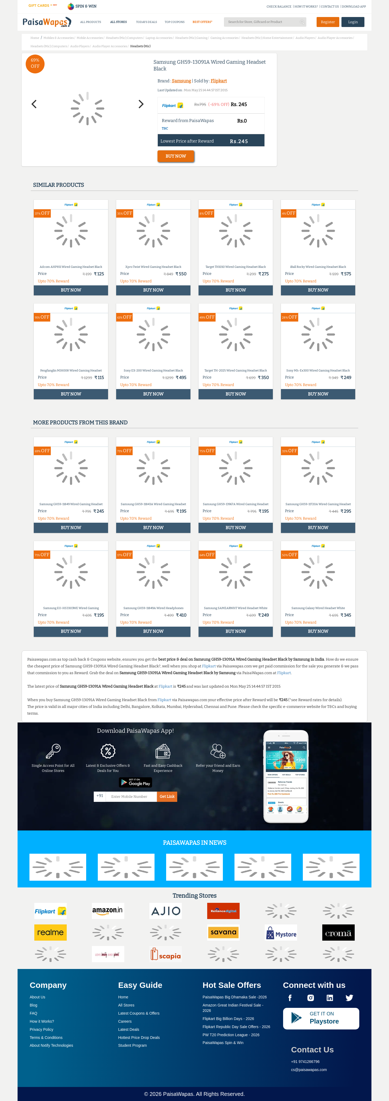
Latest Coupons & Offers (139, 1013)
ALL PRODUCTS (90, 22)
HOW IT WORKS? (306, 6)
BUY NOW (176, 156)
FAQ (33, 1013)
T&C (165, 128)
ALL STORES (118, 22)
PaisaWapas (178, 1094)
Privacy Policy (41, 1029)
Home (123, 997)
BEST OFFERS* (202, 22)
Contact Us (312, 1049)
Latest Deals (128, 1029)
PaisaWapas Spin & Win (223, 1043)
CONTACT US (330, 6)
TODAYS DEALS (146, 22)
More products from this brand (80, 422)
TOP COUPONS (175, 22)
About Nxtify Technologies (51, 1045)
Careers (125, 1021)
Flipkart (219, 80)
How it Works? (42, 1021)
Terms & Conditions (46, 1037)
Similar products (58, 185)
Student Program (132, 1045)
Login (353, 22)
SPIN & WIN (81, 6)
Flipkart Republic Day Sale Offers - (236, 1027)
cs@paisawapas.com (309, 1070)
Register (328, 22)
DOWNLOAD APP (354, 6)
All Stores (126, 1005)
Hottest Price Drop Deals (139, 1037)
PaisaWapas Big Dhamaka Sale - (235, 997)
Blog (33, 1005)
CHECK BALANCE (279, 6)
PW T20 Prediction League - (231, 1035)
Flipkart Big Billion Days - (228, 1018)
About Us (37, 997)
